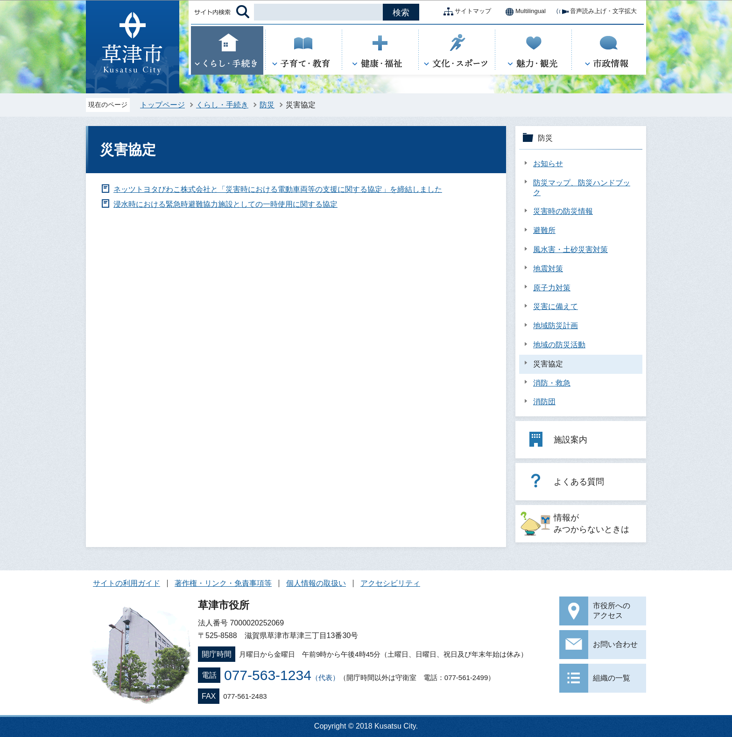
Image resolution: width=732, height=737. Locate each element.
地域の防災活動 (559, 345)
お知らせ (548, 164)
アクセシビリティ (390, 583)
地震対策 (548, 269)
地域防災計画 (555, 326)
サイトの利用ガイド (126, 583)
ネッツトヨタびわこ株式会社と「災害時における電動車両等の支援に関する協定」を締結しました (277, 189)
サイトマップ (465, 11)
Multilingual (523, 11)
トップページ (162, 105)
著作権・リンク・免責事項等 (223, 583)
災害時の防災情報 (563, 211)
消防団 (544, 402)
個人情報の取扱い (316, 583)
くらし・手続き (222, 105)
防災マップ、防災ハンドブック (581, 188)
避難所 (544, 230)
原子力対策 (551, 288)
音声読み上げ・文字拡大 (596, 11)
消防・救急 (551, 383)
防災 (267, 105)
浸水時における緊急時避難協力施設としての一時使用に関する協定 (225, 204)
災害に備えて (555, 306)
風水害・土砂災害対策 (570, 249)
